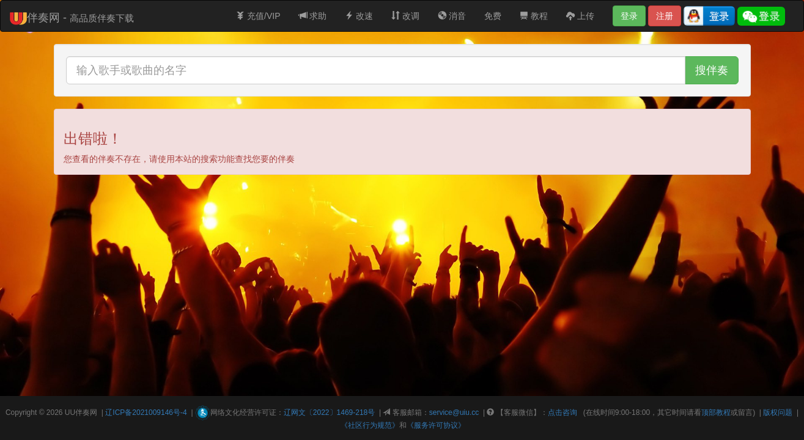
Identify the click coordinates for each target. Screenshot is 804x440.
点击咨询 (562, 412)
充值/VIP (258, 16)
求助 (313, 16)
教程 (534, 16)
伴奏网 (86, 412)
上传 (580, 16)
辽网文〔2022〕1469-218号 (329, 412)
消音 (452, 16)
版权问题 (777, 412)
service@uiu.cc (454, 412)
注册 (664, 16)
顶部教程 (716, 412)
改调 (405, 16)
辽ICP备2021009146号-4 (145, 412)
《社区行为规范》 (370, 425)
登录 (629, 16)
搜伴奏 (711, 70)
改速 (359, 16)
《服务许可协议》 (436, 425)
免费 (492, 16)
